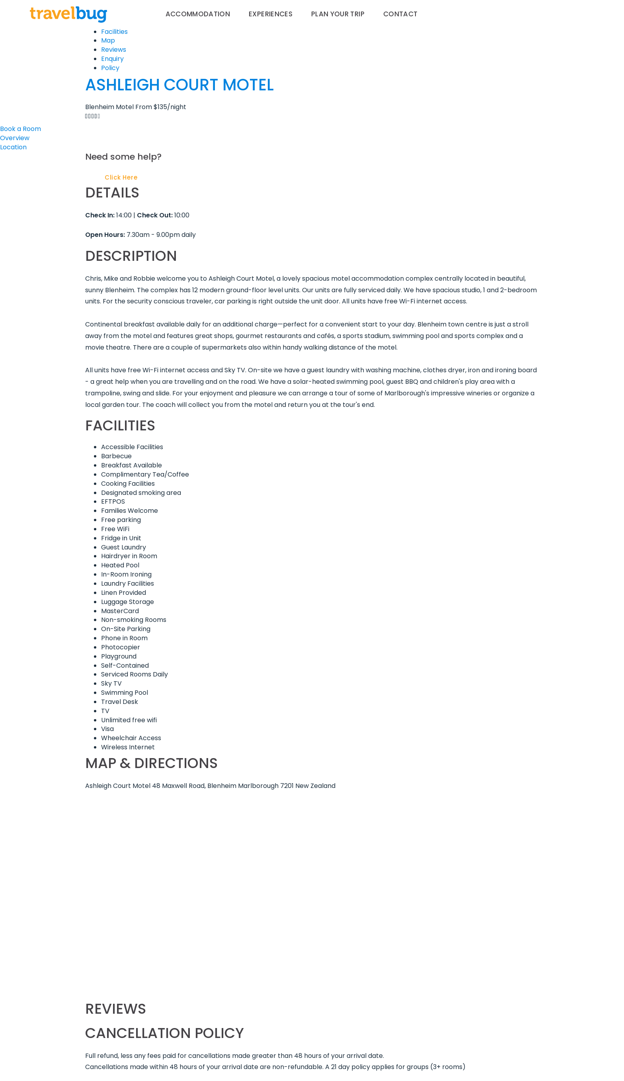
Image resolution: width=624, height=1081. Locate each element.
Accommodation (198, 14)
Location (13, 147)
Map (108, 40)
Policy (110, 67)
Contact (400, 14)
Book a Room (20, 128)
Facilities (114, 31)
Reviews (113, 49)
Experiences (270, 14)
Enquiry (112, 58)
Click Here (121, 177)
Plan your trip (338, 14)
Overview (14, 138)
